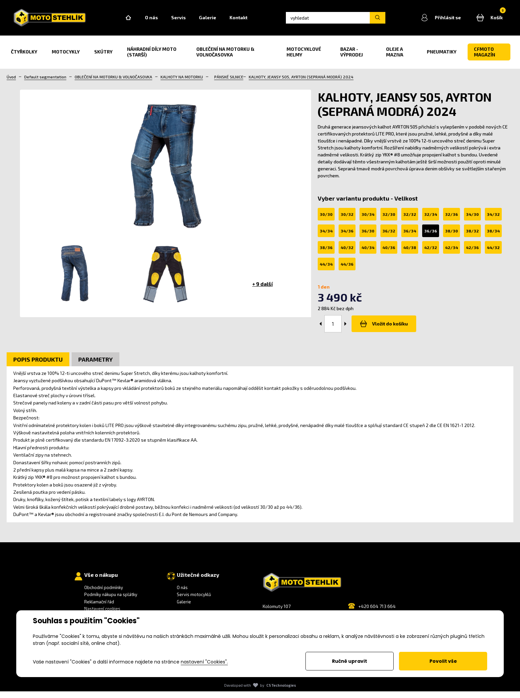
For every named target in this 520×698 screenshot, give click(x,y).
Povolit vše (443, 661)
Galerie (225, 21)
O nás (168, 21)
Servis (196, 21)
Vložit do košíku (382, 330)
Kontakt (256, 21)
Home (146, 21)
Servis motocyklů (194, 601)
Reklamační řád (99, 608)
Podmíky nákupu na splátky (110, 601)
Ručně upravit (349, 661)
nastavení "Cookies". (204, 661)
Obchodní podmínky (103, 594)
